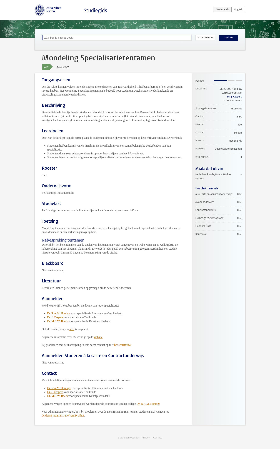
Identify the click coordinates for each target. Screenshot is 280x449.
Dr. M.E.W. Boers (57, 321)
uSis (71, 329)
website (98, 336)
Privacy (146, 437)
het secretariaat (122, 344)
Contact (157, 437)
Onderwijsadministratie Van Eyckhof (63, 415)
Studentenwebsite (128, 437)
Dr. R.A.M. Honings (59, 313)
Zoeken (228, 37)
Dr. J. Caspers (55, 317)
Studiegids (95, 10)
